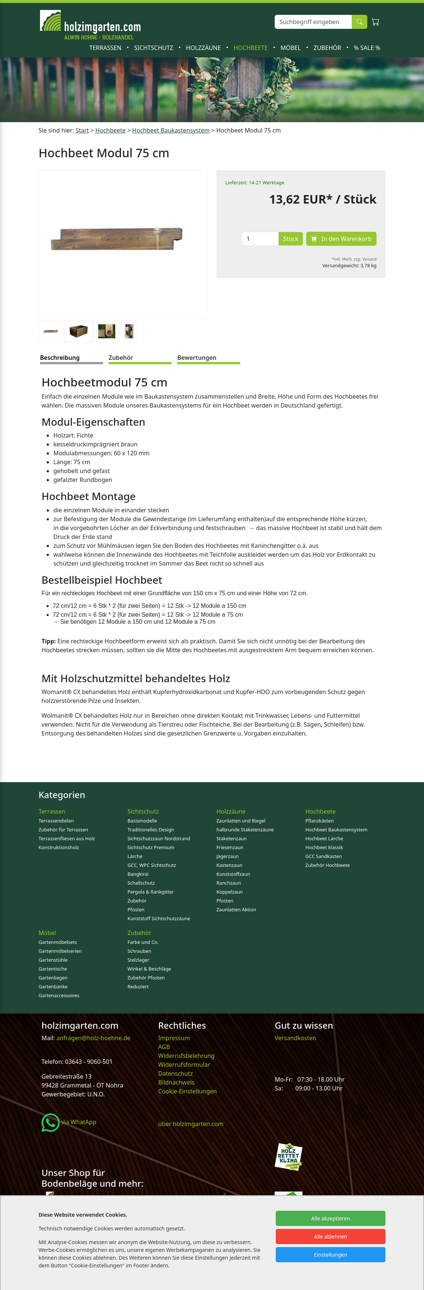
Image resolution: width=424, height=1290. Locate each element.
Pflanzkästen (319, 820)
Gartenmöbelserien (60, 951)
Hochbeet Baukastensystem (336, 829)
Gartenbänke (53, 986)
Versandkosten (295, 1038)
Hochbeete (251, 48)
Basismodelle (142, 820)
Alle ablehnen (330, 1236)
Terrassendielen (56, 820)
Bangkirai (138, 874)
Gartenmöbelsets (58, 942)
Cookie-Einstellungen (187, 1091)
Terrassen (106, 48)
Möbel (291, 48)
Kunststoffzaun (233, 874)
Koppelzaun (229, 891)
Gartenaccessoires (59, 995)
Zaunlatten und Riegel (240, 820)
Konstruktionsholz (59, 847)
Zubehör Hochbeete (327, 865)
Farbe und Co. (143, 942)
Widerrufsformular (184, 1065)
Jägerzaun (227, 856)
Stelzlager (138, 959)
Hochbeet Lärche (324, 838)
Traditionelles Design (150, 829)
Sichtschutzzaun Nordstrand (158, 838)
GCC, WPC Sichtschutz (151, 865)
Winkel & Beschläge (149, 968)
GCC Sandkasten (323, 856)
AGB (164, 1047)
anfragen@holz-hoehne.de (92, 1038)
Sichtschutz (154, 48)
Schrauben (139, 951)
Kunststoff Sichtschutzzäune (158, 918)
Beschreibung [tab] (60, 358)
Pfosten (136, 909)
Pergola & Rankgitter (150, 891)
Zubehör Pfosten (146, 977)
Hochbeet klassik (324, 847)
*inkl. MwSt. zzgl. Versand (354, 259)
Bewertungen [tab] (196, 358)
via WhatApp (69, 1122)
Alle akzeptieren (330, 1218)
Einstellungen (330, 1254)
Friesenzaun (230, 847)
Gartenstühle (53, 959)
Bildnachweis (177, 1082)
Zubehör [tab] (121, 358)
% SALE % (367, 48)
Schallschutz (141, 882)
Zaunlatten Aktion (236, 909)
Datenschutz (175, 1073)
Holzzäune (204, 48)
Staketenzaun (231, 838)
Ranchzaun (228, 882)
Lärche (134, 856)
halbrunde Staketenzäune (245, 829)
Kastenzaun (229, 865)
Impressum (174, 1038)
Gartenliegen (53, 977)
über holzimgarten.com (191, 1124)
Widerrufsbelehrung (186, 1056)
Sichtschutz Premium (150, 847)
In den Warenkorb (341, 239)
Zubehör (328, 48)
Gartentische (53, 968)
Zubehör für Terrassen (63, 829)
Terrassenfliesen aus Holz (67, 838)
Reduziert (138, 986)
